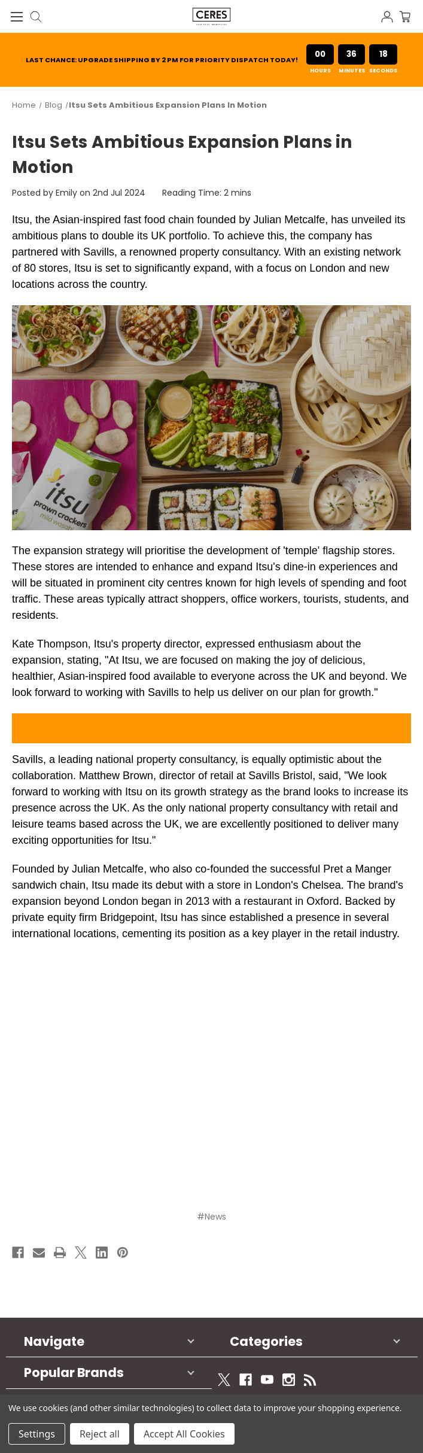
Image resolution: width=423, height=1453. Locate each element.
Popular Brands (74, 1372)
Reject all (100, 1433)
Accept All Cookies (184, 1433)
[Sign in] (390, 15)
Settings (37, 1433)
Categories (266, 1341)
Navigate (54, 1341)
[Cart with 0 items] (411, 15)
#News (211, 1217)
